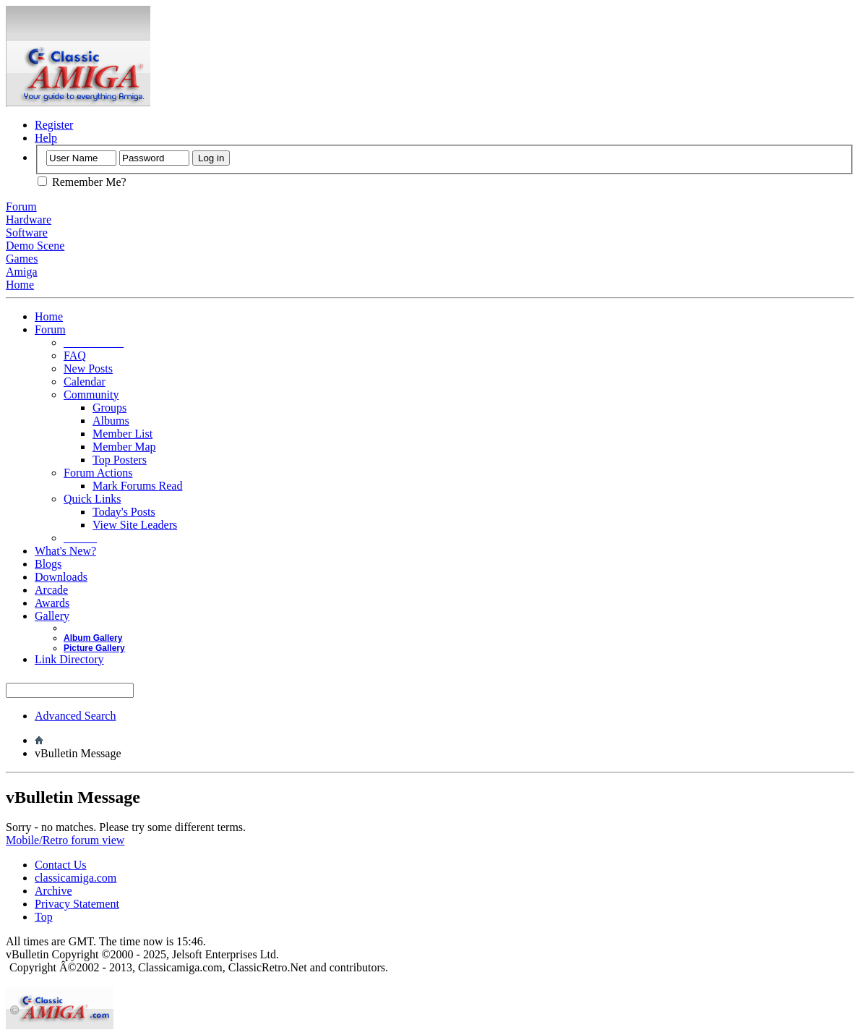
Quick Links (92, 499)
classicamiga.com (75, 878)
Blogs (48, 564)
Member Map (124, 446)
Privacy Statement (77, 904)
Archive (53, 891)
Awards (52, 603)
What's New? (65, 551)
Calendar (85, 381)
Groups (109, 407)
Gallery (52, 616)
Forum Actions (98, 473)
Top (44, 917)
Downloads (61, 577)
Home (49, 316)
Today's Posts (124, 512)
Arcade (51, 590)
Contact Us (61, 865)
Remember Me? (82, 182)
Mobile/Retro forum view (65, 840)
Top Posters (120, 459)
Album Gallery (93, 638)
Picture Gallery (94, 648)
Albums (111, 420)
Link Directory (69, 659)
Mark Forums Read (137, 486)
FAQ (75, 355)
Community (91, 394)
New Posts (88, 368)
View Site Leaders (135, 525)
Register (54, 125)
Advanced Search (75, 716)
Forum (50, 329)
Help (46, 138)
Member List (122, 433)
